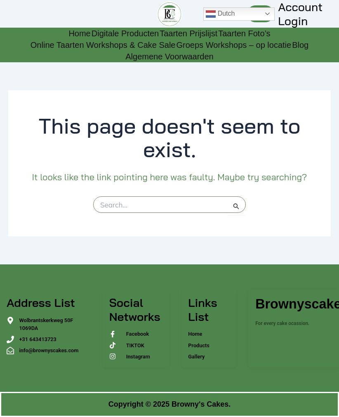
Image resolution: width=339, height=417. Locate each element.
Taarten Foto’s (244, 33)
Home (79, 33)
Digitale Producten (125, 33)
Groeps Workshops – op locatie (233, 44)
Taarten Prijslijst (188, 33)
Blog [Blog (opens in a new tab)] (300, 44)
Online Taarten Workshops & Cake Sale (103, 44)
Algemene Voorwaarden (169, 56)
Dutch (220, 14)
